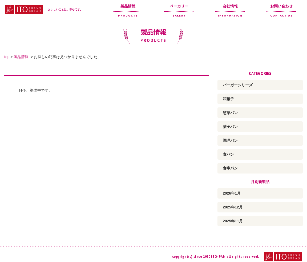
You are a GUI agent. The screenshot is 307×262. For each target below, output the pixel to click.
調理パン (230, 140)
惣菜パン (230, 113)
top (6, 57)
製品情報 (128, 10)
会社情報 (230, 10)
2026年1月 (232, 193)
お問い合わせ (281, 10)
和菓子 (228, 99)
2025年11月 (233, 221)
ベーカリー (179, 10)
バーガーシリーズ (238, 85)
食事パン (230, 168)
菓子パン (230, 126)
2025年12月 (233, 207)
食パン (228, 154)
